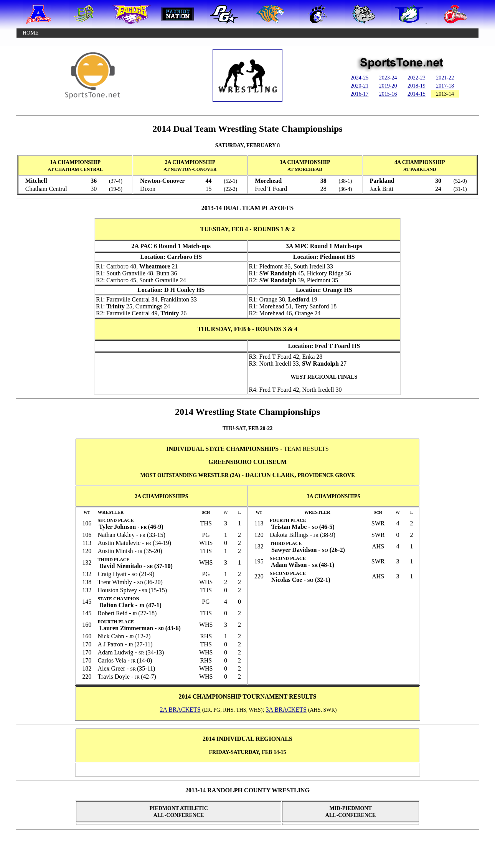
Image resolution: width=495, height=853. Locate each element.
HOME (30, 33)
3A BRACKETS (286, 709)
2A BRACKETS (180, 709)
